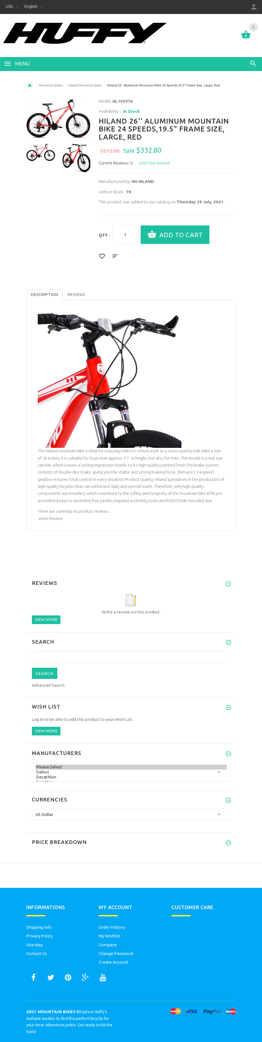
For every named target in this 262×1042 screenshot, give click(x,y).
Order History (112, 927)
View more (46, 619)
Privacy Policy (39, 935)
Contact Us (36, 953)
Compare (108, 944)
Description (44, 294)
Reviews (76, 294)
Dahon (131, 772)
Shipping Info (39, 927)
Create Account (113, 962)
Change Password (116, 953)
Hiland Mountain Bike (85, 85)
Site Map (34, 944)
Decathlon (131, 777)
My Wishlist (109, 935)
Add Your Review (154, 163)
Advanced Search (48, 685)
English (34, 6)
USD (12, 6)
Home (30, 85)
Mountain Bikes (51, 85)
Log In (37, 719)
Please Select (131, 767)
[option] (40, 152)
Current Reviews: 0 (116, 163)
